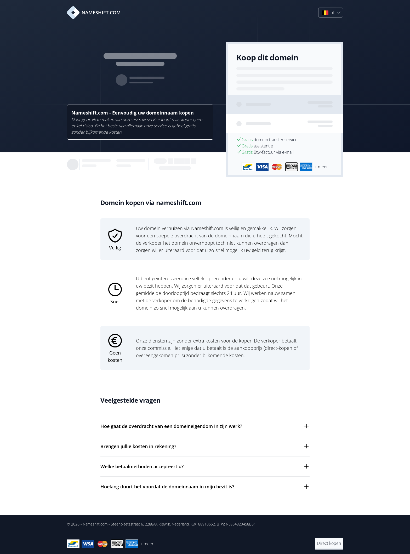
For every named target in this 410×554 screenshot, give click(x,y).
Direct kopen (329, 543)
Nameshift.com (95, 524)
